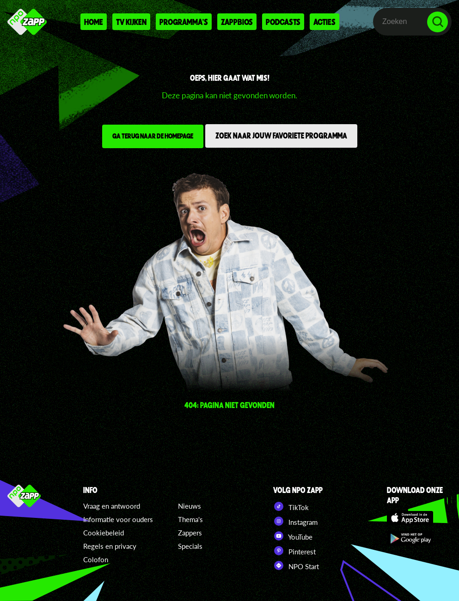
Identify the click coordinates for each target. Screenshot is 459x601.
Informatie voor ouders (118, 519)
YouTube (292, 535)
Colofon (95, 559)
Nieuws (189, 506)
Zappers (190, 533)
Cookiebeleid (103, 533)
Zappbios (237, 21)
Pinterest (294, 550)
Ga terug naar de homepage (152, 135)
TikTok (291, 506)
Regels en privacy (109, 546)
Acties (324, 21)
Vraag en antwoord (111, 506)
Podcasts (283, 21)
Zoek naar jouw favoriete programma (281, 135)
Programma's (183, 21)
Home (93, 21)
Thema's (190, 519)
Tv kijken (131, 21)
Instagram (295, 521)
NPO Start (296, 565)
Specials (190, 546)
